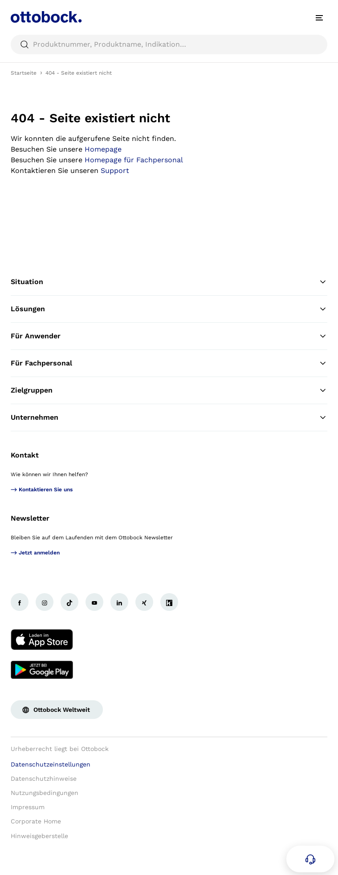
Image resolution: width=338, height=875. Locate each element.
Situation (169, 281)
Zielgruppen (169, 390)
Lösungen (169, 309)
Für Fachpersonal (169, 363)
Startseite (24, 73)
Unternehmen (169, 417)
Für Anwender (169, 336)
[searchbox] (169, 44)
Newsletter (30, 518)
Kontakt (25, 455)
